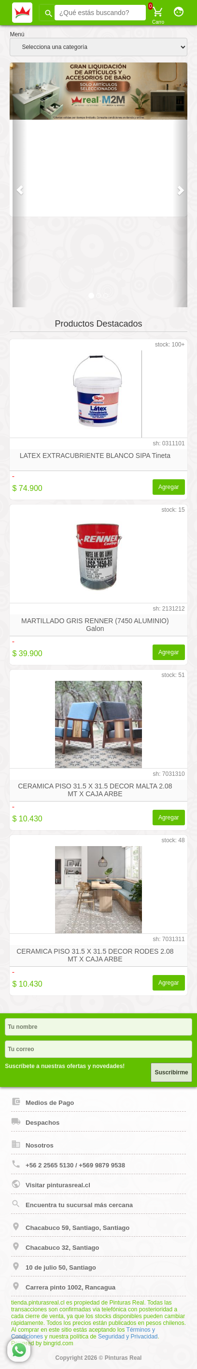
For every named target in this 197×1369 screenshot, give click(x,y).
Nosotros (32, 1144)
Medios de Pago (42, 1101)
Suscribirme (171, 1072)
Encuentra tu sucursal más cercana (72, 1204)
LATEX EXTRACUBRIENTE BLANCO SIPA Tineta (95, 455)
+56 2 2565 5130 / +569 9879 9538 (68, 1164)
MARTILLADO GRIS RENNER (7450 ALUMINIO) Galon (95, 624)
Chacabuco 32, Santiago (55, 1246)
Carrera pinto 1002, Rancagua (63, 1286)
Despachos (35, 1121)
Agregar (168, 487)
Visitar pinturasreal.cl (50, 1184)
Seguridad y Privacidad (127, 1336)
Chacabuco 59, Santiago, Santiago (70, 1226)
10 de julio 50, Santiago (53, 1266)
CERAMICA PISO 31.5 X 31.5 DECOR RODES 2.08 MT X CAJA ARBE (94, 955)
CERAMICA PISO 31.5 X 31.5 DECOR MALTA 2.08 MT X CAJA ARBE (95, 790)
